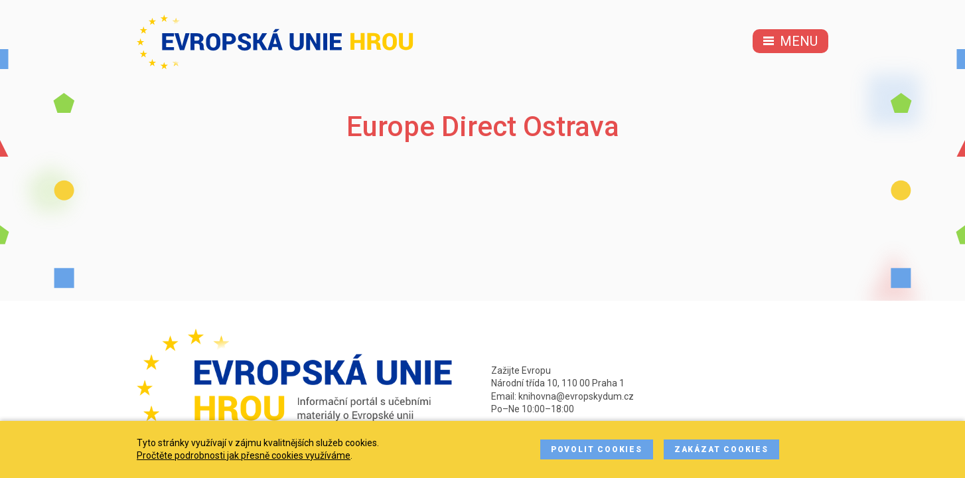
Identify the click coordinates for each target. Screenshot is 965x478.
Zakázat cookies (721, 449)
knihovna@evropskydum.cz (576, 396)
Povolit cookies (596, 449)
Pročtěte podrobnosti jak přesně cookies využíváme (243, 455)
